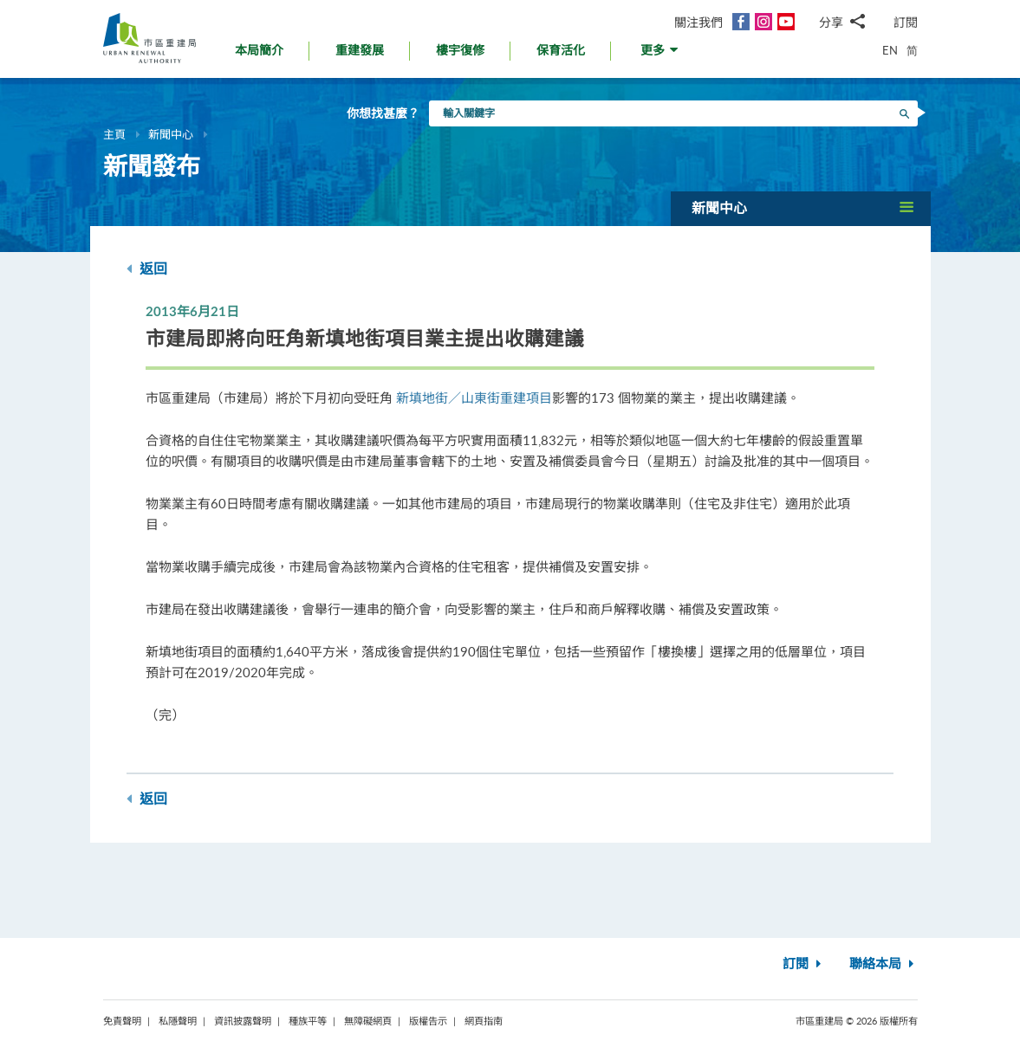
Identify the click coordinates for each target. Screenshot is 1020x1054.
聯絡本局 (883, 964)
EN (890, 50)
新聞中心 (170, 134)
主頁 (114, 134)
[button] (660, 55)
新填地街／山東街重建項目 (474, 397)
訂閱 (905, 22)
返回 (147, 269)
